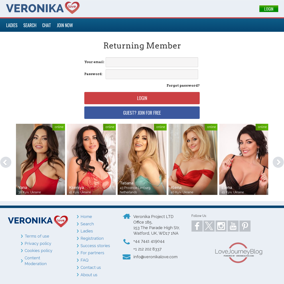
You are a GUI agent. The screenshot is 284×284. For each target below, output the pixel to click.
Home (86, 216)
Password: (93, 74)
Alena (176, 187)
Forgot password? (183, 86)
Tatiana (126, 183)
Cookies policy (38, 250)
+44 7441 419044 (149, 241)
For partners (92, 252)
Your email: (94, 62)
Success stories (95, 245)
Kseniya (76, 187)
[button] (3, 160)
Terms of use (37, 236)
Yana (22, 187)
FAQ (85, 260)
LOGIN (268, 9)
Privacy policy (38, 243)
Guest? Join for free (142, 112)
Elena (226, 187)
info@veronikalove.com (155, 256)
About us (89, 274)
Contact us (91, 267)
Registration (92, 238)
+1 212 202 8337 (147, 249)
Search (87, 224)
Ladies (87, 231)
